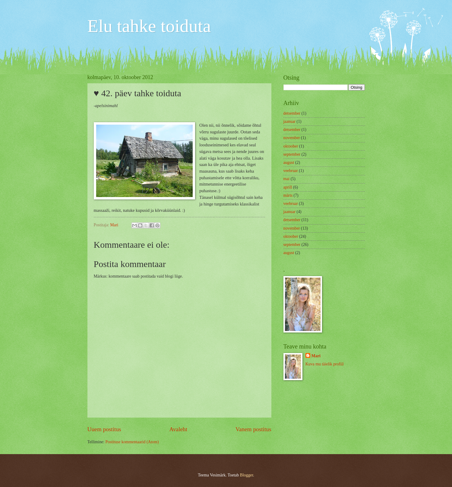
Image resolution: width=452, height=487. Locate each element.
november (291, 137)
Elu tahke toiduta (149, 26)
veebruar (290, 170)
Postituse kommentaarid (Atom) (132, 442)
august (288, 162)
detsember (292, 113)
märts (288, 195)
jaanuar (289, 121)
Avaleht (178, 429)
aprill (287, 187)
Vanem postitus (253, 429)
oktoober (290, 146)
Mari (316, 356)
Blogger (246, 475)
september (292, 154)
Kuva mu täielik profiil (324, 364)
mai (286, 179)
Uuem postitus (104, 429)
